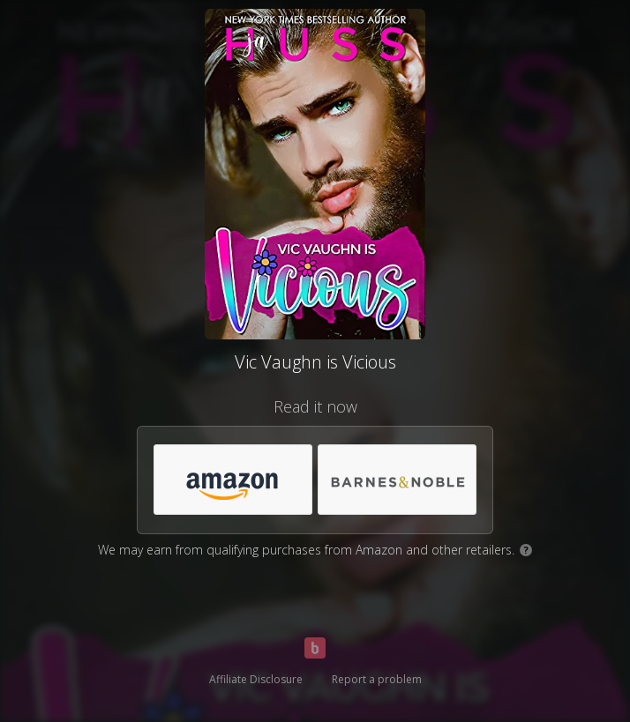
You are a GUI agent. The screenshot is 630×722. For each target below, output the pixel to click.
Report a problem (377, 679)
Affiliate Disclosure (256, 679)
